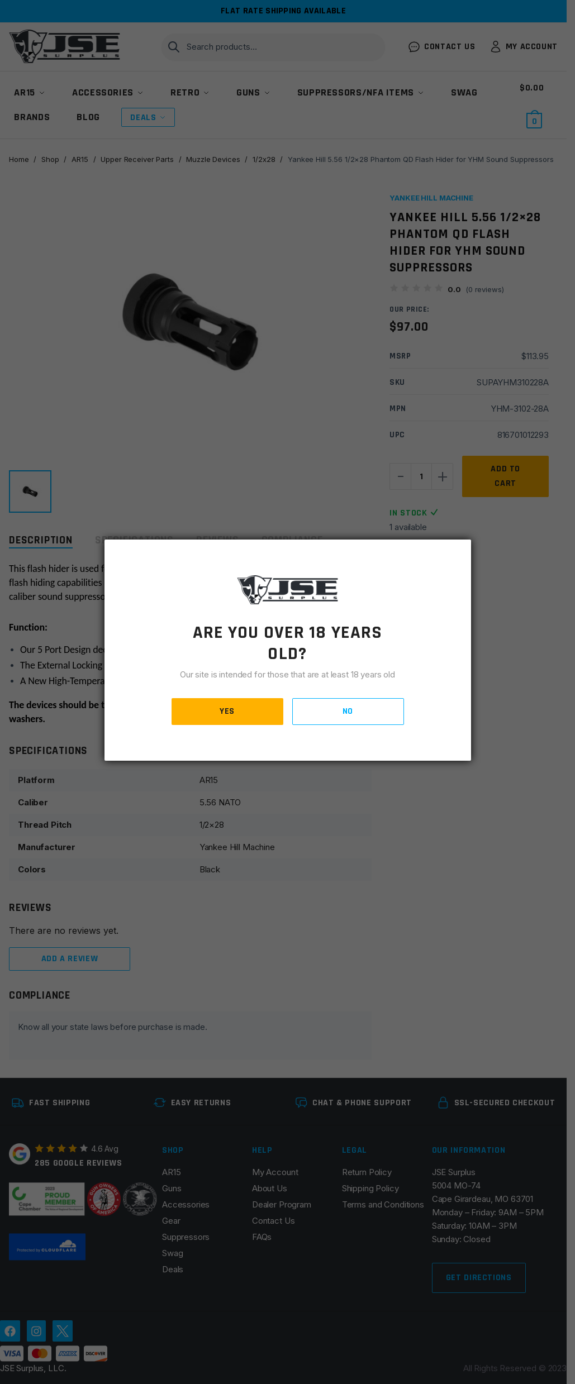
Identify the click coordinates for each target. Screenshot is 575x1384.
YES (227, 711)
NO (348, 711)
